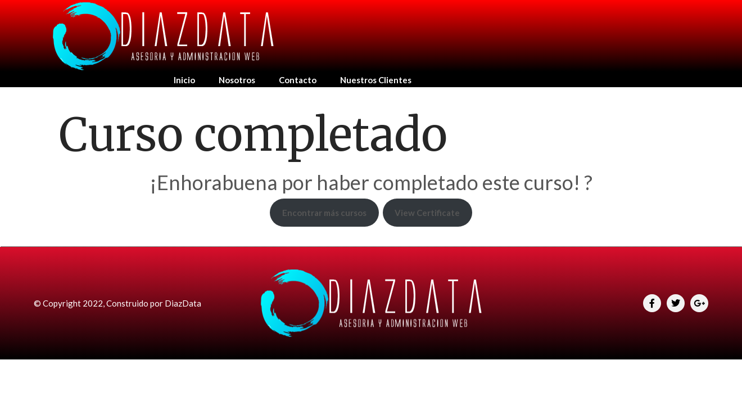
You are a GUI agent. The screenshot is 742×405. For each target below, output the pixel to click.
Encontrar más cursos (324, 213)
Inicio (184, 80)
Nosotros (237, 80)
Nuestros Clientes (375, 80)
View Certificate (427, 213)
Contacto (297, 80)
